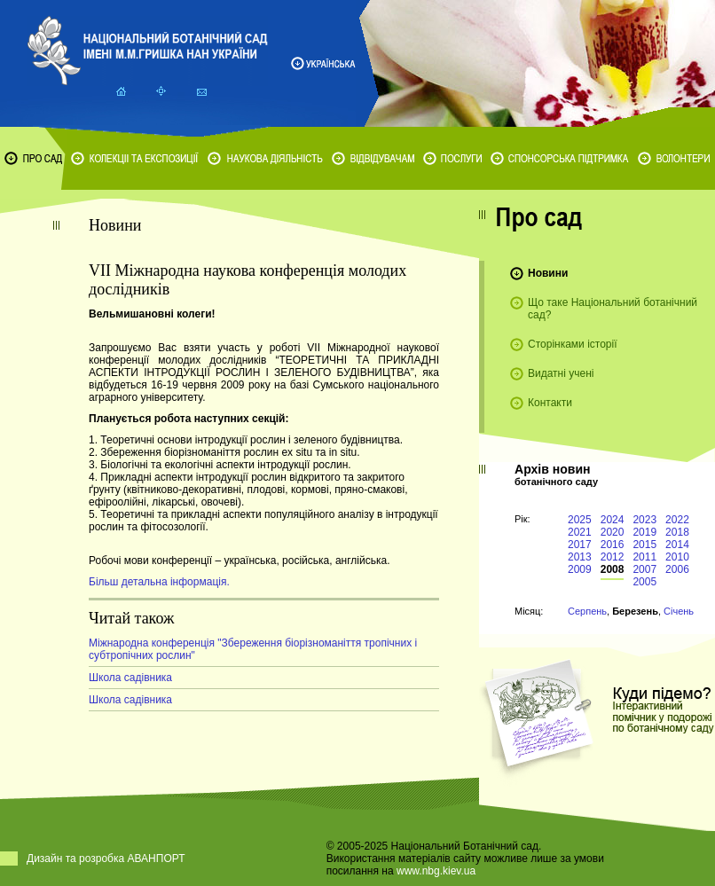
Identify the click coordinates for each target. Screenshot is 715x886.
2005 (644, 582)
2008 (613, 569)
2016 (613, 544)
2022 (677, 520)
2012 (613, 557)
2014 (677, 544)
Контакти (550, 402)
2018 (677, 532)
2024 (613, 520)
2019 (644, 532)
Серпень (587, 611)
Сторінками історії (572, 344)
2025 (580, 520)
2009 (580, 569)
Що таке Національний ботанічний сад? (612, 308)
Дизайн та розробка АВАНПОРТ (106, 858)
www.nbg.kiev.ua (436, 871)
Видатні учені (560, 373)
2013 (580, 557)
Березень (635, 611)
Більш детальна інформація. (159, 582)
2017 (580, 544)
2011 (644, 557)
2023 (644, 520)
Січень (679, 611)
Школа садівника (130, 677)
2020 (613, 532)
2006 (677, 569)
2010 (677, 557)
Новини (548, 273)
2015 (644, 544)
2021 (580, 532)
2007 (644, 569)
